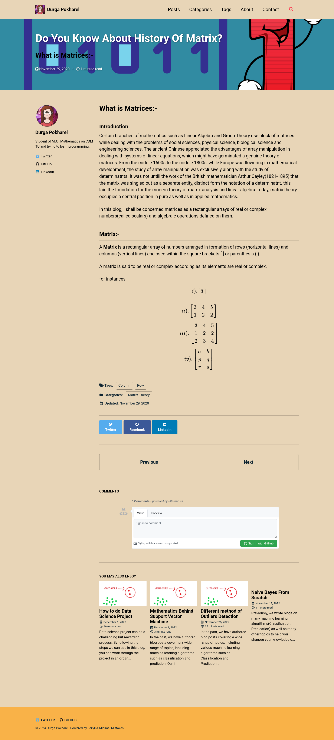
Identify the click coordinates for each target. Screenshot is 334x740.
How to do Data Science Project (115, 626)
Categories (199, 9)
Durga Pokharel (63, 9)
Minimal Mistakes (112, 728)
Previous (149, 474)
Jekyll (92, 728)
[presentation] (199, 308)
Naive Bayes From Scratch (270, 607)
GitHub (69, 720)
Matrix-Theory (139, 412)
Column (124, 402)
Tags (225, 9)
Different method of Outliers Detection (221, 626)
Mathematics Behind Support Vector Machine (171, 629)
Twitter (45, 720)
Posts (172, 9)
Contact (269, 9)
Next (248, 474)
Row (140, 402)
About (245, 9)
